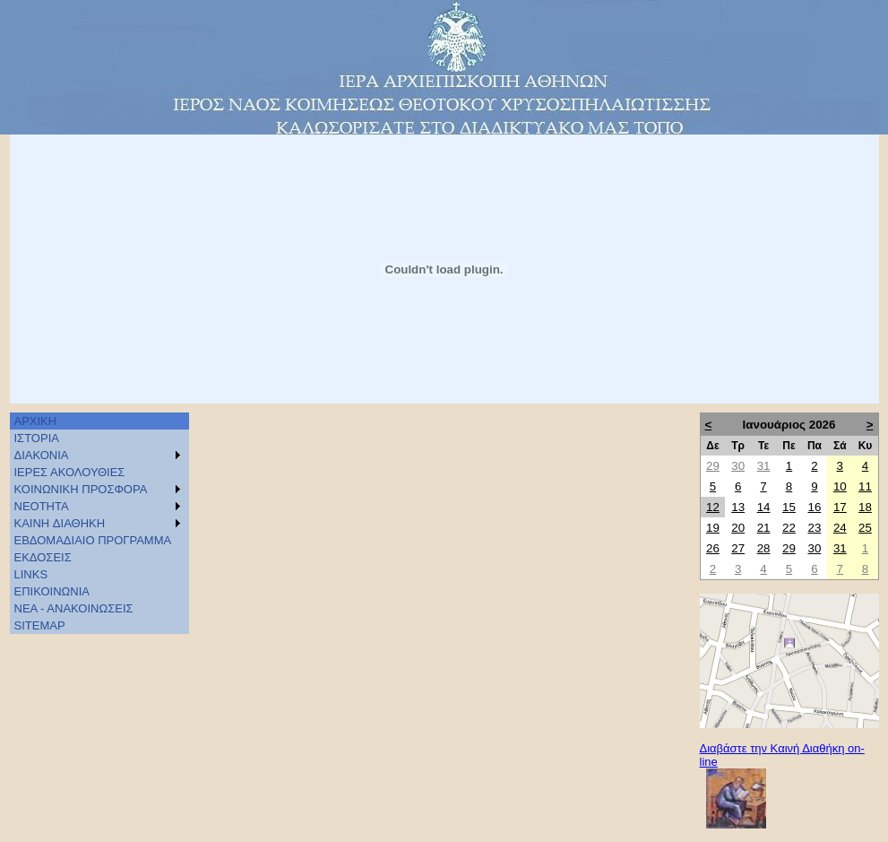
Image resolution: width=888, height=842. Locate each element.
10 (840, 486)
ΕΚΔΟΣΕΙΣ (43, 557)
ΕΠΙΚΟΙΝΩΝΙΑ (52, 591)
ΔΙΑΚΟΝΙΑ (41, 455)
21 (764, 527)
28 (764, 548)
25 (865, 527)
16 (814, 507)
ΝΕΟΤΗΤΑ (41, 506)
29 (713, 466)
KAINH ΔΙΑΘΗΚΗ (60, 523)
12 (713, 507)
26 (713, 548)
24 (840, 527)
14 (764, 507)
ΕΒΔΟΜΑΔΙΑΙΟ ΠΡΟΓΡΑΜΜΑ (93, 540)
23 (814, 527)
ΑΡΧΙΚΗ (35, 421)
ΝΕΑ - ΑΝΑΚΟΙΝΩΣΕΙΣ (74, 608)
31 (764, 466)
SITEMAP (39, 625)
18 (865, 507)
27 (738, 548)
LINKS (31, 574)
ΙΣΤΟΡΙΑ (36, 438)
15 (789, 507)
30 (738, 466)
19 (713, 527)
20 (738, 527)
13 (738, 507)
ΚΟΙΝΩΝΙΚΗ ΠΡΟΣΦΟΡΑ (81, 489)
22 (789, 527)
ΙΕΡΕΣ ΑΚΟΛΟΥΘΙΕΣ (69, 472)
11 (865, 486)
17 (840, 507)
